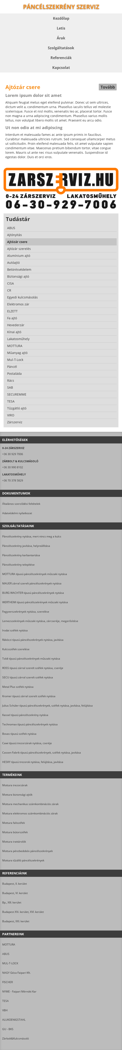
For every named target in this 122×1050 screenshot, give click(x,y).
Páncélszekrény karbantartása (21, 555)
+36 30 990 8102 (12, 467)
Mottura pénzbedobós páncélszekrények (27, 851)
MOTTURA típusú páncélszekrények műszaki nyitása (34, 574)
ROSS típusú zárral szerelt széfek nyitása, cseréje (32, 668)
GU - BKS (7, 1029)
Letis (61, 28)
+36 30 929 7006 (12, 454)
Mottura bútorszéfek (15, 832)
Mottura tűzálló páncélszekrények (23, 860)
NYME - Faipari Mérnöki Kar (19, 991)
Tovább (108, 87)
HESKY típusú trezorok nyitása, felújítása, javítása (32, 762)
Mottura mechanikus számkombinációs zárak (30, 804)
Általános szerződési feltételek (21, 504)
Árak (61, 38)
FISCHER (7, 982)
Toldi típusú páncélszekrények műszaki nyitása (31, 658)
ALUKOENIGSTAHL (13, 1020)
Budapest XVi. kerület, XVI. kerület (23, 912)
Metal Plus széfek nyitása (18, 687)
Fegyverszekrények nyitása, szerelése (25, 611)
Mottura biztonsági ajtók (17, 795)
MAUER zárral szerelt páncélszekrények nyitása (31, 583)
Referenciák (61, 57)
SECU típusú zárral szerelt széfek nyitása (27, 677)
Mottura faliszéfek (13, 823)
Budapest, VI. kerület (15, 893)
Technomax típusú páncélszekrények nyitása (30, 724)
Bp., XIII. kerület (11, 902)
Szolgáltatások (61, 47)
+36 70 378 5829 (12, 480)
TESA (5, 1001)
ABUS (5, 954)
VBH (5, 1010)
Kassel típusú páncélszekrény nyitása (25, 715)
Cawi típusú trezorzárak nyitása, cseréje (27, 743)
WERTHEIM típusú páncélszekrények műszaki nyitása (35, 602)
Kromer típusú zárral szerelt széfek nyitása (28, 696)
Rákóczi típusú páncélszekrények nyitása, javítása (32, 640)
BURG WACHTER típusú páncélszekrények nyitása (33, 593)
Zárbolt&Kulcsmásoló (15, 1038)
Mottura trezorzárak (14, 785)
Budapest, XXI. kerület (15, 921)
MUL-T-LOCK (10, 963)
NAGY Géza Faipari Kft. (16, 973)
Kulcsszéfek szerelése (15, 649)
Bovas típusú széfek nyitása (19, 734)
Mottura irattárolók (14, 841)
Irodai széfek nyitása (15, 630)
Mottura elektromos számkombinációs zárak (30, 813)
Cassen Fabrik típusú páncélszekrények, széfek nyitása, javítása (41, 752)
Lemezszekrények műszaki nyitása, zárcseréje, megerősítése (40, 621)
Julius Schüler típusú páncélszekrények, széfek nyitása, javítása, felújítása (47, 705)
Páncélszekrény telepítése (18, 565)
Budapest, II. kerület (14, 884)
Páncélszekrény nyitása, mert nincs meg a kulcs (31, 536)
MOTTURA (8, 944)
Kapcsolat (61, 67)
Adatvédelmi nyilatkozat (17, 513)
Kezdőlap (61, 18)
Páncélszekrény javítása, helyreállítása (26, 546)
